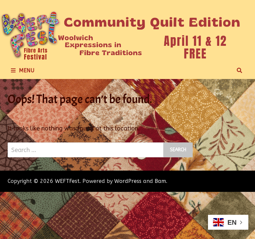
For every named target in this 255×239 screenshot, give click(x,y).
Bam (160, 181)
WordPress (127, 181)
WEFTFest (67, 181)
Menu (22, 70)
